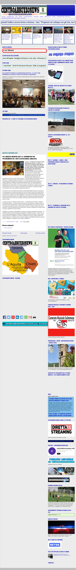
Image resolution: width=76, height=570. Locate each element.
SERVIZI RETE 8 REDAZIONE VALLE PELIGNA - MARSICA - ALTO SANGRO (14, 18)
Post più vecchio (40, 233)
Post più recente (7, 233)
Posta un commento (8, 227)
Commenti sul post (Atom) (11, 235)
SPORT (16, 16)
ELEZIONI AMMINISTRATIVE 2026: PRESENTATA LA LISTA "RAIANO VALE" (61, 555)
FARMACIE (41, 16)
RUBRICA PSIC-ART (48, 16)
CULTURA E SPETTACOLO (28, 16)
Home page (3, 16)
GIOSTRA (53, 16)
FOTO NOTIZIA (36, 16)
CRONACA (20, 16)
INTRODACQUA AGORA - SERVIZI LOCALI (63, 16)
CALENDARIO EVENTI (10, 16)
